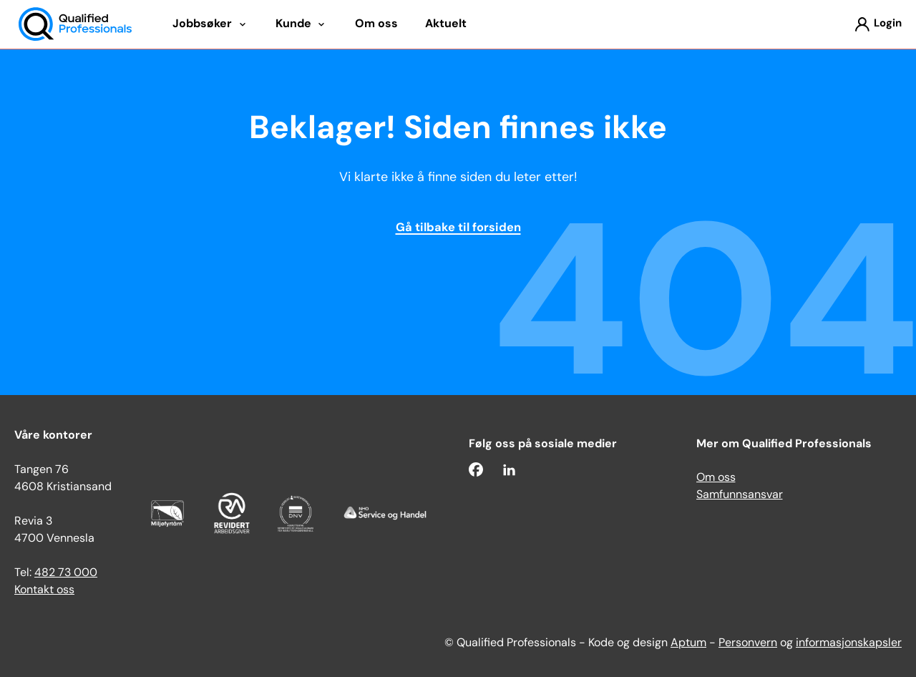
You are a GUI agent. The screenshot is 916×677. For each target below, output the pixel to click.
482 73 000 (65, 573)
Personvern (747, 643)
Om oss (716, 478)
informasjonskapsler (849, 643)
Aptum (688, 643)
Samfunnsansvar (739, 495)
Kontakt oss (44, 590)
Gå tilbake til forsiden (458, 228)
